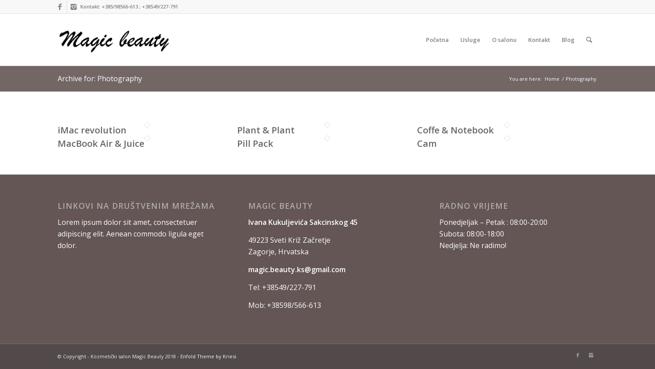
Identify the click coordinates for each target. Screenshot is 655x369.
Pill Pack (255, 143)
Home (552, 78)
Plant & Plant (266, 130)
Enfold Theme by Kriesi (208, 356)
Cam (427, 143)
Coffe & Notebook (455, 130)
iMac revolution (92, 130)
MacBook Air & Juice (101, 143)
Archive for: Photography (100, 78)
